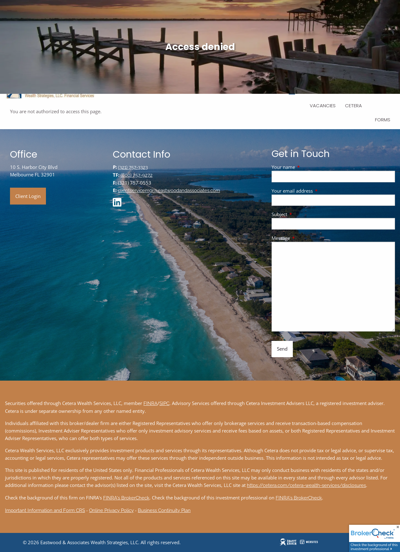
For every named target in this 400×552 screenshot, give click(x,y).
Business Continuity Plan (164, 510)
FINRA (150, 403)
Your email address (315, 191)
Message (304, 238)
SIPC (164, 403)
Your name (306, 167)
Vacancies (323, 105)
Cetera (353, 105)
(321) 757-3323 (133, 167)
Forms (382, 119)
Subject (302, 214)
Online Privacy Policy (111, 510)
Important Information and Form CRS (45, 510)
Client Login (28, 196)
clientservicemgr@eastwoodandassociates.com (169, 190)
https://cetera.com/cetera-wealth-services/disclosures (306, 485)
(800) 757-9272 (136, 175)
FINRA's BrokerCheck (126, 498)
